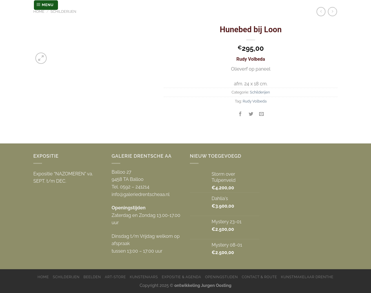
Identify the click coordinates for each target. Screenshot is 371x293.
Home (38, 11)
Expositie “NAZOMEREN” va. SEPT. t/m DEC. (63, 177)
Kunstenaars (144, 277)
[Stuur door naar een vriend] (261, 114)
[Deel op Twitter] (251, 114)
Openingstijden (221, 277)
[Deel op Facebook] (240, 114)
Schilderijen (63, 11)
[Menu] (46, 5)
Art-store (115, 277)
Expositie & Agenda (181, 277)
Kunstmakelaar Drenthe (307, 277)
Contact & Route (259, 277)
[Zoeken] (332, 5)
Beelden (92, 277)
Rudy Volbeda (255, 101)
